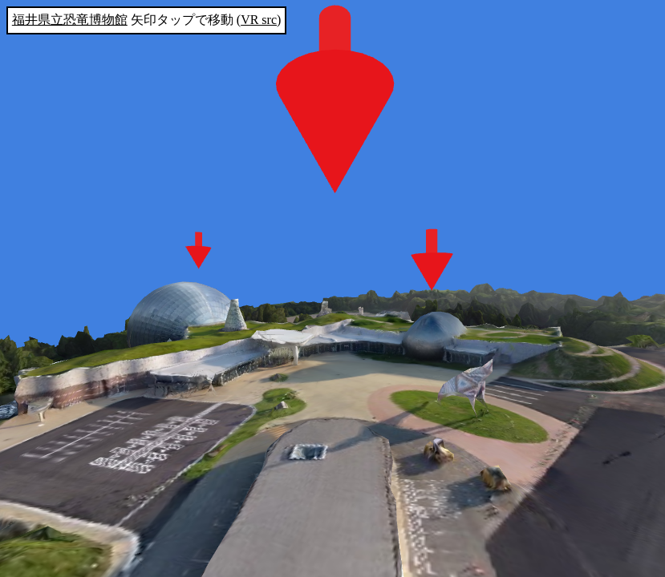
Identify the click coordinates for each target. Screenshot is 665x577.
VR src (259, 19)
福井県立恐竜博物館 (70, 19)
